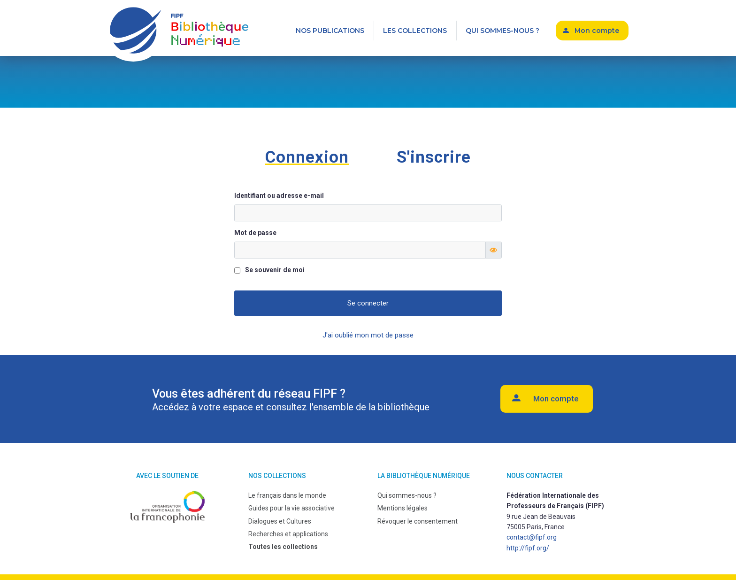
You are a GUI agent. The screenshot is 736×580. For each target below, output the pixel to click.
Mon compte (597, 30)
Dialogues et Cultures (279, 521)
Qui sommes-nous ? (502, 30)
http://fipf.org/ (527, 548)
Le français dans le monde (287, 495)
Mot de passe (255, 232)
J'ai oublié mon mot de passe (368, 335)
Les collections (415, 30)
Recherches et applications (288, 534)
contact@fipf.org (531, 537)
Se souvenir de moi (275, 270)
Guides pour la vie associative (291, 508)
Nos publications (330, 30)
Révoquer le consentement (417, 521)
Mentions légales (402, 508)
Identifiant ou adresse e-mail (279, 195)
